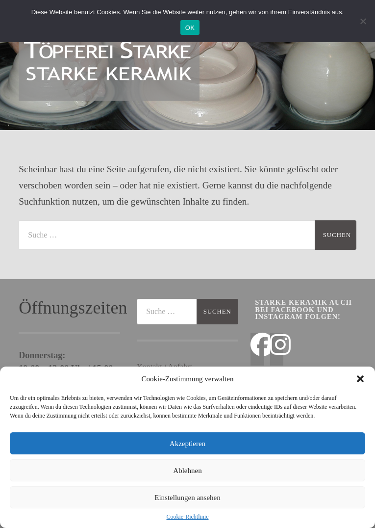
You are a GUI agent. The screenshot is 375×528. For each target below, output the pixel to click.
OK (190, 27)
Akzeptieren (187, 444)
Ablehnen (187, 471)
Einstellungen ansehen (187, 498)
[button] (360, 379)
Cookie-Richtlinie (188, 516)
